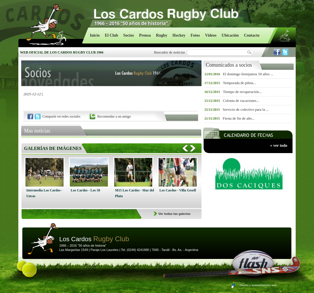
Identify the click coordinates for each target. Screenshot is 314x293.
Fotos (195, 35)
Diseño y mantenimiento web (258, 285)
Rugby (161, 35)
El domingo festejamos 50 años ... (248, 74)
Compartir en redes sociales (61, 116)
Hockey (179, 35)
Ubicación (230, 35)
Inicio (95, 35)
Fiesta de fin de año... (239, 118)
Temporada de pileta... (239, 83)
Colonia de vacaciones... (241, 100)
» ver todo (278, 145)
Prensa (145, 35)
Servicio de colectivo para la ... (246, 109)
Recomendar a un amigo (114, 116)
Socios (128, 35)
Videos (210, 35)
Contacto (251, 35)
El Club (111, 35)
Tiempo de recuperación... (242, 92)
